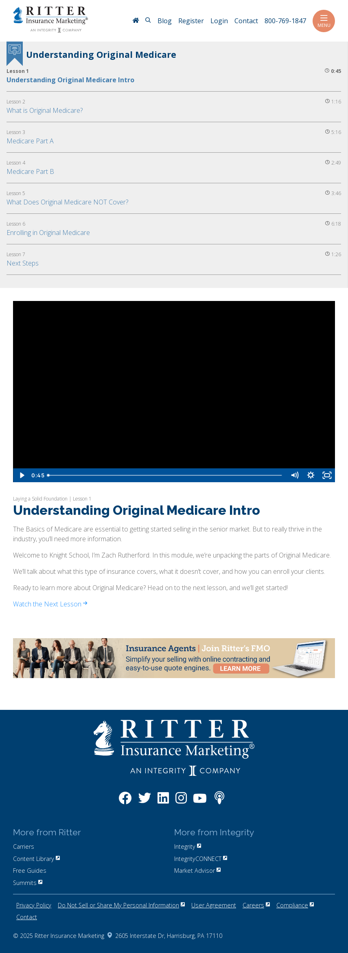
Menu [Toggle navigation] (324, 21)
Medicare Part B (30, 171)
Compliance (295, 905)
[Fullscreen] (327, 475)
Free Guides (29, 870)
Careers (256, 905)
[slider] (165, 475)
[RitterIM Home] (135, 21)
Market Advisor (197, 870)
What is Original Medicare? (45, 110)
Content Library (36, 859)
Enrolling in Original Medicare (48, 232)
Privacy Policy (33, 905)
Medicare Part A (30, 140)
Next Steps (23, 263)
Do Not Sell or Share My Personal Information (121, 905)
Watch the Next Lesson (50, 603)
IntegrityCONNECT (200, 859)
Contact (26, 917)
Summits (27, 883)
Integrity (187, 846)
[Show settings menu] (310, 475)
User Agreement (213, 905)
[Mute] (294, 475)
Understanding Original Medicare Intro (70, 79)
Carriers (23, 846)
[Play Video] (21, 475)
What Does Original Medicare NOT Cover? (67, 202)
